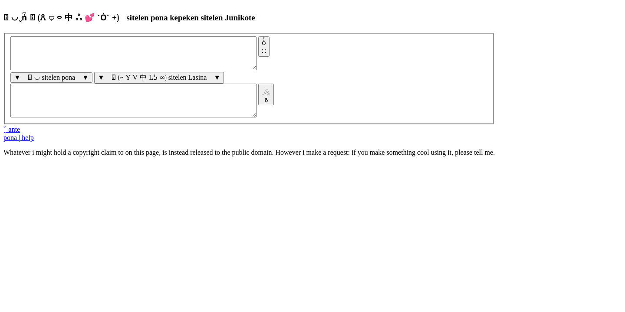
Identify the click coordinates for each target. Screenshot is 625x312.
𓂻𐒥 (266, 96)
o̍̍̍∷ (264, 47)
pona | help (18, 137)
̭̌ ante (11, 129)
